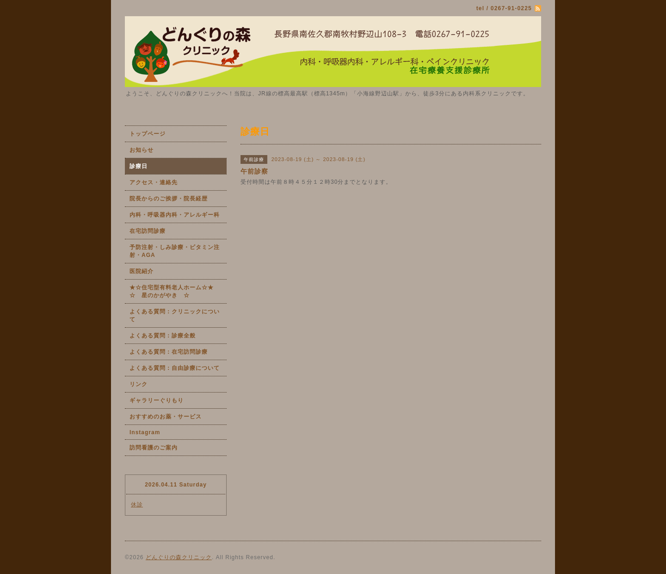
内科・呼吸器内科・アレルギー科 (175, 215)
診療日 (139, 166)
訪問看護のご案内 (154, 447)
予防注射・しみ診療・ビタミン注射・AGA (175, 251)
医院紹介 (142, 271)
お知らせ (142, 150)
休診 (137, 504)
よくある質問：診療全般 (163, 335)
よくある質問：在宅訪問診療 (169, 352)
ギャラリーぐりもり (157, 400)
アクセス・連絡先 (154, 182)
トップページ (148, 134)
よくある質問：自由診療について (175, 368)
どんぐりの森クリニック (179, 557)
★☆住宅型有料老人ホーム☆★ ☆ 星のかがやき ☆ (178, 291)
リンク (139, 384)
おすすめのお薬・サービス (166, 416)
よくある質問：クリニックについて (175, 315)
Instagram (145, 432)
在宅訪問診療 (148, 231)
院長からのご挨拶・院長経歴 (169, 198)
